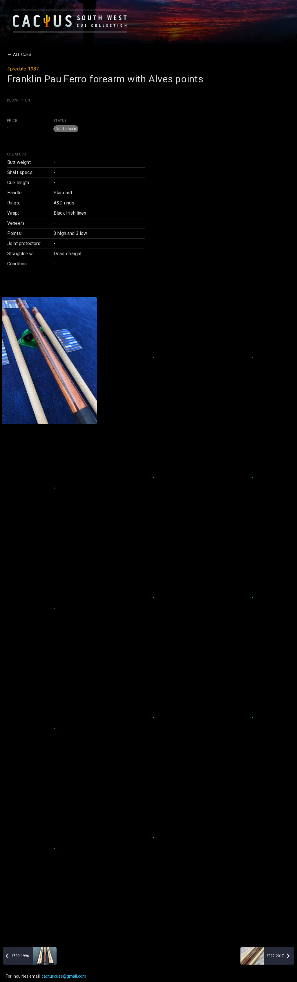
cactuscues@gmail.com (63, 976)
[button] (65, 128)
